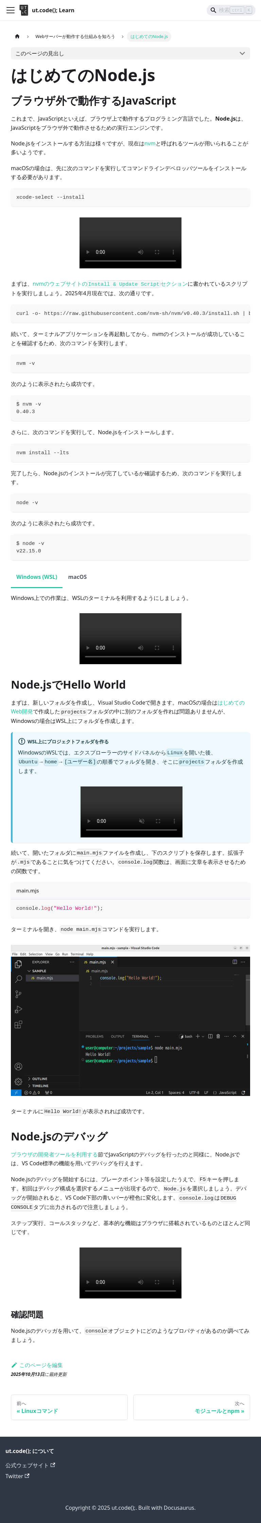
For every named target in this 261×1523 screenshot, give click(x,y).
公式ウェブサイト (30, 1465)
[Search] (231, 10)
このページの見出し (39, 53)
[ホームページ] (17, 36)
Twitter (17, 1476)
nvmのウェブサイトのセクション (110, 283)
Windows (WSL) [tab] (36, 577)
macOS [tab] (77, 577)
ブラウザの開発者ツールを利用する (54, 1154)
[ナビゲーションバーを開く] (10, 10)
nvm (150, 143)
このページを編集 (37, 1365)
